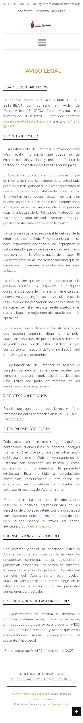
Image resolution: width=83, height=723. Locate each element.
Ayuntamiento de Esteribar (32, 693)
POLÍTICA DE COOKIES (54, 679)
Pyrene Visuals (59, 704)
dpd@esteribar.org (35, 526)
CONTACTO (25, 11)
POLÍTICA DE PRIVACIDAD (41, 674)
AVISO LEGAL (21, 679)
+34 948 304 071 (16, 4)
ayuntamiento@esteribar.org (56, 4)
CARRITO (42, 11)
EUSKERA (59, 11)
